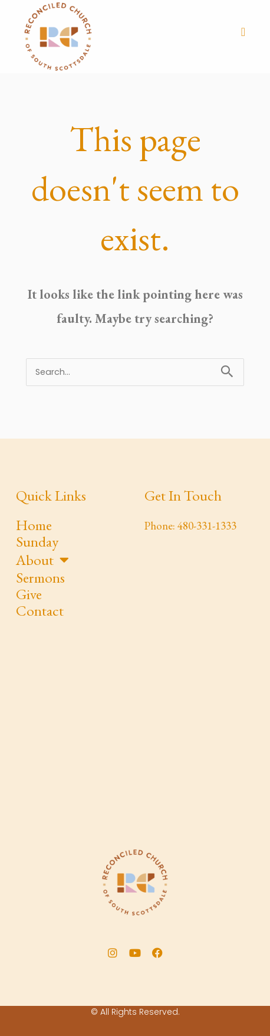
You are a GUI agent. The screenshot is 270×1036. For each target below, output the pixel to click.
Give (29, 594)
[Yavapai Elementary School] (134, 731)
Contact (40, 610)
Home (34, 525)
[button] (243, 32)
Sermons (40, 577)
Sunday (37, 541)
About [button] (42, 559)
